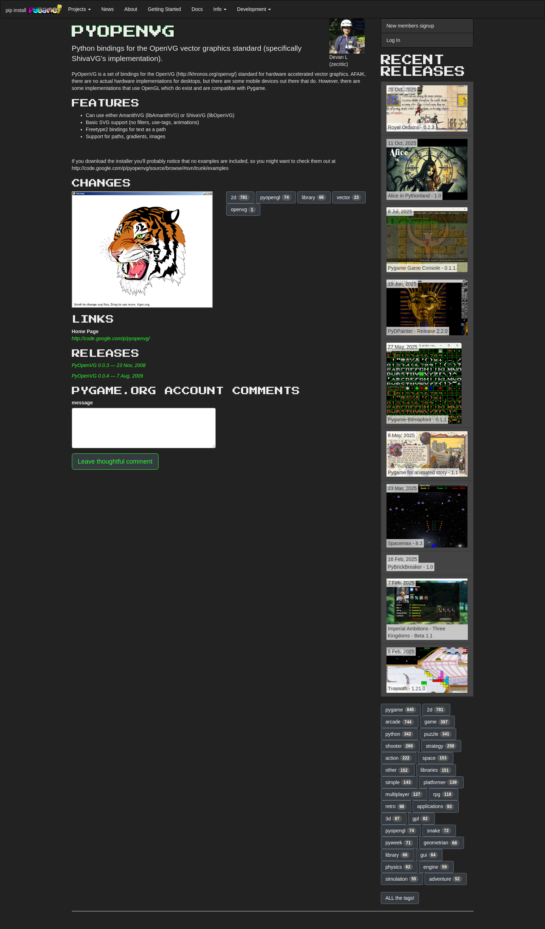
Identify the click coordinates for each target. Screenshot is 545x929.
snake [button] (439, 830)
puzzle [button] (438, 734)
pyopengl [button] (275, 197)
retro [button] (396, 806)
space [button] (435, 758)
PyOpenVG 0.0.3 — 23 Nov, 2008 (109, 365)
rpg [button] (443, 794)
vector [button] (349, 197)
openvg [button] (243, 210)
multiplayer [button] (404, 794)
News (107, 9)
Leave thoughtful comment (115, 461)
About (130, 9)
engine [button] (436, 867)
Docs (197, 9)
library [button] (314, 197)
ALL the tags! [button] (399, 898)
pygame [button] (400, 710)
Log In (393, 40)
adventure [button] (445, 879)
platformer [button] (441, 782)
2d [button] (240, 197)
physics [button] (399, 867)
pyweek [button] (399, 843)
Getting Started (164, 9)
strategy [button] (441, 746)
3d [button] (393, 818)
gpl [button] (421, 818)
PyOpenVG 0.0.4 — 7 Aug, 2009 (107, 376)
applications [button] (435, 806)
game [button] (437, 722)
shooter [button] (400, 746)
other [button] (397, 770)
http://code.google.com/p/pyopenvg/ (111, 338)
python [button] (399, 734)
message (82, 402)
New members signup (410, 26)
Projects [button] (79, 9)
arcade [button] (399, 722)
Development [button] (254, 9)
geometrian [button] (441, 843)
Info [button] (220, 9)
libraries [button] (436, 770)
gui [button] (429, 855)
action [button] (398, 758)
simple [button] (399, 782)
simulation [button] (402, 879)
